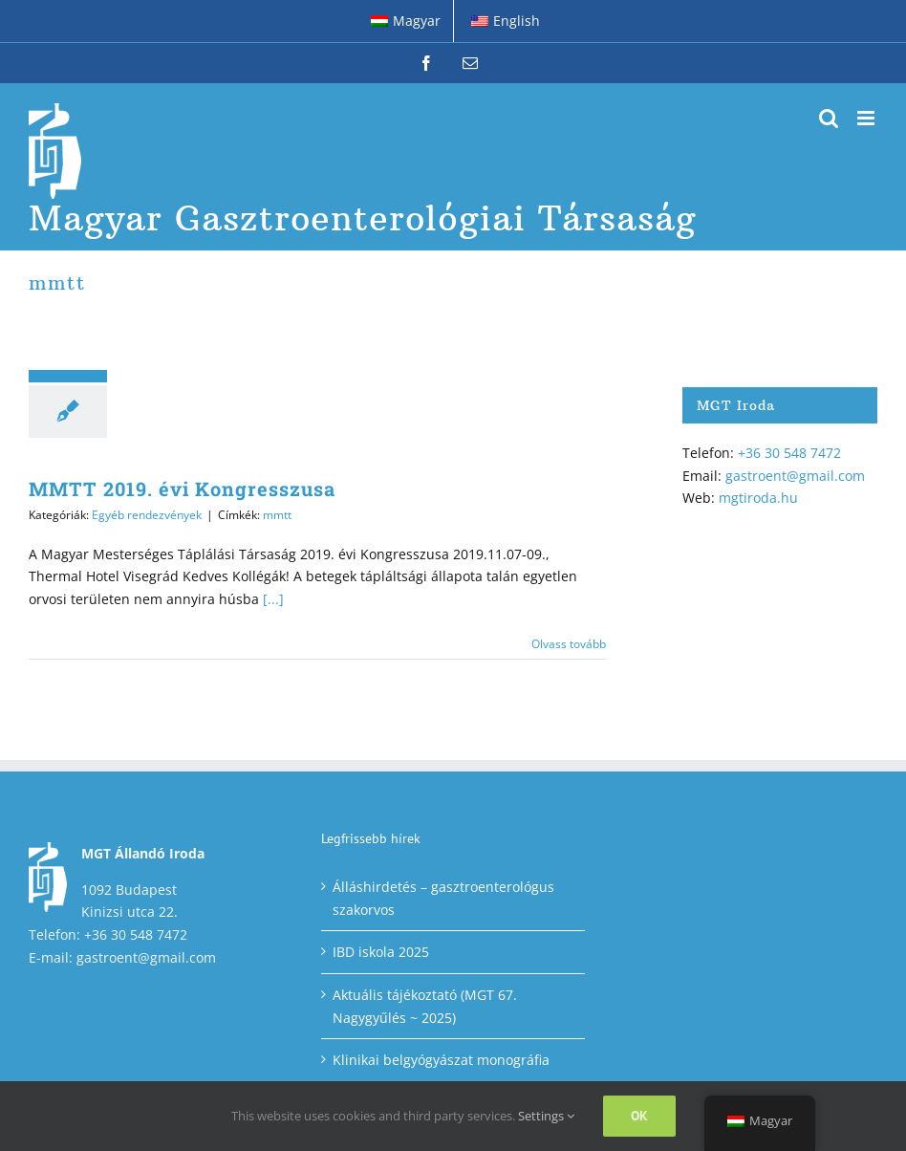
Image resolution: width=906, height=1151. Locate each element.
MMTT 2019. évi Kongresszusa (182, 488)
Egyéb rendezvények (147, 515)
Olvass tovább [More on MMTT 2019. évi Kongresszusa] (568, 644)
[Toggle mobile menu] (867, 118)
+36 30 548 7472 (789, 453)
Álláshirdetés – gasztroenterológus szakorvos (443, 898)
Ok (639, 1115)
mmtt (277, 515)
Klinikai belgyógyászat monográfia (441, 1060)
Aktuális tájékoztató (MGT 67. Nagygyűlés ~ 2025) (425, 1006)
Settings (546, 1115)
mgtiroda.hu (758, 498)
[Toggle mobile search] (828, 118)
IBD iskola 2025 (381, 952)
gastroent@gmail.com (795, 476)
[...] (273, 599)
